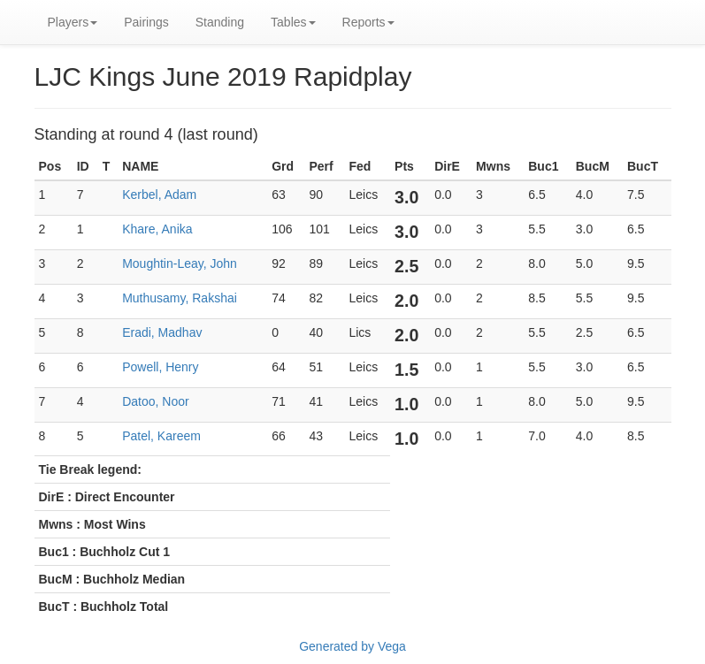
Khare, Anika (157, 229)
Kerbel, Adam (159, 194)
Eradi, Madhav (162, 332)
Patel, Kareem (161, 436)
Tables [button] (293, 22)
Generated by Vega (352, 646)
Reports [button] (368, 22)
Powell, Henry (160, 367)
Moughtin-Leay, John (179, 263)
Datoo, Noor (155, 401)
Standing (219, 22)
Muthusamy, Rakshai (179, 298)
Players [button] (73, 22)
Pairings (146, 22)
